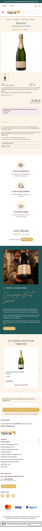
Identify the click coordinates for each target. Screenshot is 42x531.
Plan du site (4, 466)
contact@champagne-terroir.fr (14, 476)
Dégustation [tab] (5, 146)
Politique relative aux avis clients (10, 462)
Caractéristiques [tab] (7, 143)
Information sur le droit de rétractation (12, 459)
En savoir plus (28, 92)
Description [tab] (5, 122)
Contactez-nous (5, 464)
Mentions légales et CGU (8, 447)
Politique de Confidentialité (8, 457)
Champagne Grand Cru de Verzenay (23, 1)
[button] (2, 369)
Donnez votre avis (27, 239)
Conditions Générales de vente (9, 449)
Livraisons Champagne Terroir (9, 444)
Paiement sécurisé (6, 452)
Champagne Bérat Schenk (21, 26)
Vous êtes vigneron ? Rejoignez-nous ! (11, 454)
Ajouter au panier (21, 385)
